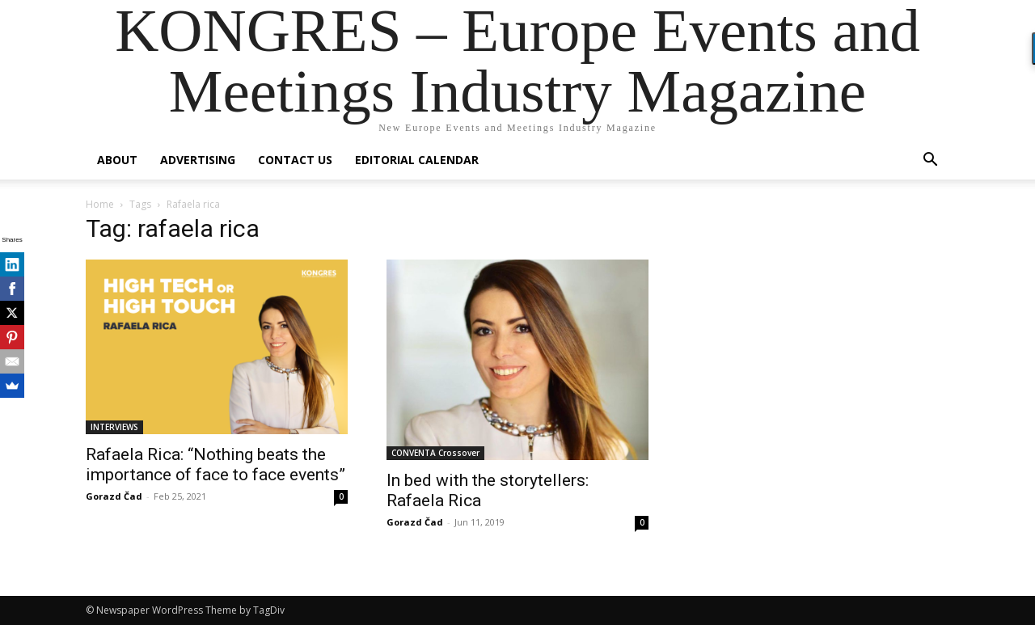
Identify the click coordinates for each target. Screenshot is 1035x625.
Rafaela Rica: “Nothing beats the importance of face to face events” (215, 464)
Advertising (197, 159)
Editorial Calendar (417, 159)
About (117, 159)
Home (100, 204)
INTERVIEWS (114, 427)
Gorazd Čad (114, 496)
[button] (929, 161)
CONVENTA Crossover (435, 452)
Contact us (295, 159)
